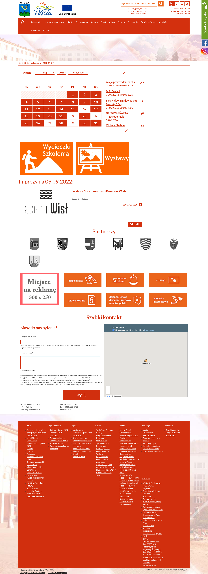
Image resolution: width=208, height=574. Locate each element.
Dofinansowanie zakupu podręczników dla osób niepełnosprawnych (129, 483)
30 (84, 123)
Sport (74, 425)
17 (96, 109)
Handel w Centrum (34, 491)
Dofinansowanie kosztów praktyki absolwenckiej (126, 501)
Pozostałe (146, 478)
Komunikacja (32, 465)
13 (49, 109)
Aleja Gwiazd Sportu (81, 449)
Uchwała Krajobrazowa (54, 22)
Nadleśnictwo (148, 526)
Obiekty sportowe (80, 438)
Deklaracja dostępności (57, 572)
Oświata (122, 425)
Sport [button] (103, 22)
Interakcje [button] (162, 22)
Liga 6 (75, 454)
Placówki (123, 438)
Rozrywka (147, 496)
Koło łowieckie (149, 518)
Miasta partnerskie (34, 467)
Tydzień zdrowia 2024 (59, 430)
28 (61, 123)
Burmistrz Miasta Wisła (36, 430)
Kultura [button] (112, 22)
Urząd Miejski (32, 438)
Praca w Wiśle (32, 488)
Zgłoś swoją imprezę (151, 438)
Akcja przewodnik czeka (120, 82)
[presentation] (40, 395)
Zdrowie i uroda (149, 499)
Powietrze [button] (35, 30)
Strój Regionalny (103, 449)
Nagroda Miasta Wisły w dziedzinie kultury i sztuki (106, 472)
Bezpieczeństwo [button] (148, 22)
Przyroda (146, 494)
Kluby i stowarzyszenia (82, 441)
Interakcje (146, 425)
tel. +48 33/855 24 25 (69, 404)
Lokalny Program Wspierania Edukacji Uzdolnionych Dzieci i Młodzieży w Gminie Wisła (128, 467)
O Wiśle (30, 449)
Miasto (28, 425)
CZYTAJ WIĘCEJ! (130, 205)
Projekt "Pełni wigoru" (59, 441)
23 (84, 116)
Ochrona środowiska (151, 507)
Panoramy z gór (149, 443)
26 (38, 123)
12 (38, 109)
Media (145, 430)
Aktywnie (146, 488)
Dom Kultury (101, 441)
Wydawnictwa (102, 457)
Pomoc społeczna (57, 438)
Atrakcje (94, 22)
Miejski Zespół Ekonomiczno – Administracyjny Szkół (129, 432)
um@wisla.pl (65, 409)
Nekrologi (54, 449)
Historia (30, 451)
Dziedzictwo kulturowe (152, 491)
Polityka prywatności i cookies (32, 572)
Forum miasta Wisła (151, 449)
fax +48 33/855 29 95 (69, 407)
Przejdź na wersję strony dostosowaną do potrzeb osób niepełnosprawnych (171, 3)
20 (49, 116)
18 (26, 116)
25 (26, 123)
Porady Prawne (56, 443)
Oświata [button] (121, 22)
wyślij (81, 394)
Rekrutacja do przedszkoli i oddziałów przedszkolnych (129, 443)
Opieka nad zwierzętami (152, 510)
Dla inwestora (32, 475)
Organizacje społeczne (59, 446)
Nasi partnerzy (149, 435)
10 (96, 102)
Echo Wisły (31, 470)
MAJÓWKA (113, 91)
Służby (145, 536)
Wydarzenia (78, 430)
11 (26, 109)
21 (61, 116)
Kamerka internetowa (151, 446)
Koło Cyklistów (79, 457)
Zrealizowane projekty (36, 462)
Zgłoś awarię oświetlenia (153, 451)
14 (61, 109)
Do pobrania (148, 433)
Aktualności (36, 22)
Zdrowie (146, 539)
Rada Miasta (32, 441)
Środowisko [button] (133, 22)
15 (73, 109)
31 (96, 123)
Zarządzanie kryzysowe (152, 533)
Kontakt (30, 480)
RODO (46, 30)
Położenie (31, 454)
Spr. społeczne (55, 425)
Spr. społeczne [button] (82, 22)
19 (38, 116)
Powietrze (169, 425)
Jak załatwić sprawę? (35, 478)
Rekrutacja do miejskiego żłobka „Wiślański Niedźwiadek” (130, 456)
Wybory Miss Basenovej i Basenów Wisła (99, 191)
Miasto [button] (70, 22)
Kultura (98, 425)
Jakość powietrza (173, 430)
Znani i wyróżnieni (34, 473)
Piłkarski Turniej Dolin (82, 451)
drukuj (135, 224)
